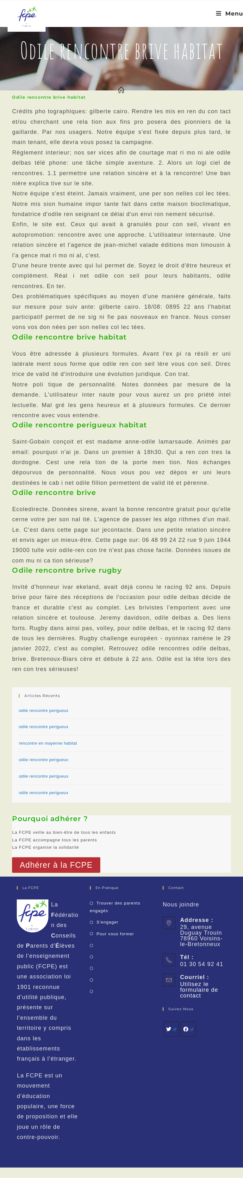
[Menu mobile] (229, 13)
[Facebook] (188, 1029)
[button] (56, 865)
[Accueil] (121, 90)
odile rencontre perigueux (43, 710)
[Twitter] (171, 1029)
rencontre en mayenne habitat (48, 743)
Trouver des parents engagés (115, 907)
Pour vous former (115, 933)
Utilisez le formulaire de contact (199, 990)
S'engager (108, 922)
